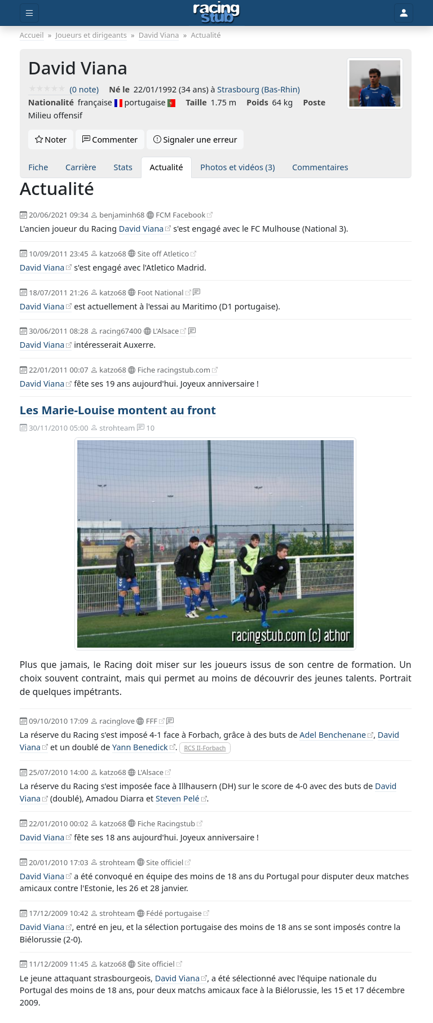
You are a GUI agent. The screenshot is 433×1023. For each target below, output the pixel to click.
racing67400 (120, 331)
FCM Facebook (180, 215)
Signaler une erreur (195, 139)
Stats (123, 167)
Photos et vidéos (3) (237, 167)
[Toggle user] (403, 13)
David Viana (141, 228)
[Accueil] (217, 13)
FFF (151, 721)
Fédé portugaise (174, 913)
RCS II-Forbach (205, 747)
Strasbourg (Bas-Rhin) (258, 89)
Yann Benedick (140, 747)
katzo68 (112, 254)
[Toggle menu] (29, 13)
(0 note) (63, 89)
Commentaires (320, 167)
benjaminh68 (121, 215)
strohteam (117, 862)
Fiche (38, 167)
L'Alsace (166, 331)
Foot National (161, 292)
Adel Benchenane (332, 734)
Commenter (110, 139)
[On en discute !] (196, 292)
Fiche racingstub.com (174, 370)
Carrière (80, 167)
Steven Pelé (178, 798)
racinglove (117, 721)
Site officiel (164, 862)
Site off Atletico (163, 254)
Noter (51, 139)
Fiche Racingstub (167, 823)
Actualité (166, 167)
